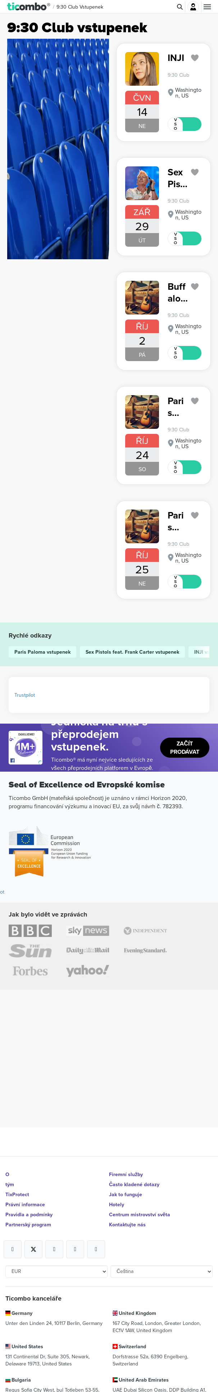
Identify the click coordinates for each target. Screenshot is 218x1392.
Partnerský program (28, 1224)
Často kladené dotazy (134, 1184)
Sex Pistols (175, 178)
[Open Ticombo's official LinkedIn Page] (96, 1249)
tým (9, 1184)
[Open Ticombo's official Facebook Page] (26, 760)
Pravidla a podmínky (29, 1214)
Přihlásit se (193, 7)
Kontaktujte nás (127, 1224)
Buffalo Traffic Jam (177, 292)
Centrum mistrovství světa (139, 1214)
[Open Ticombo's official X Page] (33, 1249)
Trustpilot (24, 695)
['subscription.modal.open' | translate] (195, 58)
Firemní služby (126, 1174)
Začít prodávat (184, 747)
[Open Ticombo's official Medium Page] (75, 1249)
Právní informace (25, 1204)
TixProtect (17, 1194)
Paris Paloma (177, 406)
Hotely (116, 1204)
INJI (176, 58)
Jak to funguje (125, 1194)
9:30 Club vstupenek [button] (79, 6)
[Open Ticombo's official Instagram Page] (54, 1249)
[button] (29, 7)
